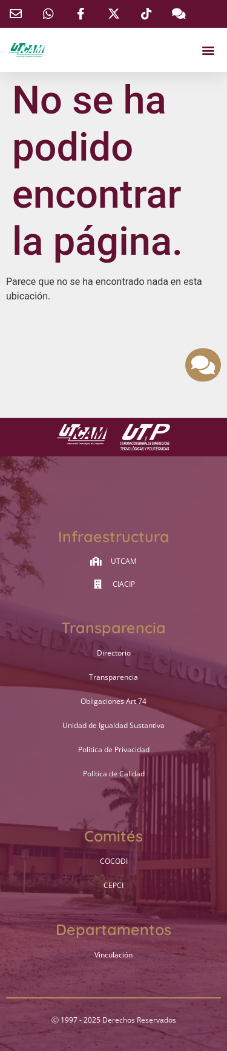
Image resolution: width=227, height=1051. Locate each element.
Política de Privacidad (114, 749)
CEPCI (113, 885)
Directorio (114, 653)
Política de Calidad (114, 773)
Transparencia (113, 677)
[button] (208, 50)
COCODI (114, 861)
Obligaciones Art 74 (113, 701)
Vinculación (113, 955)
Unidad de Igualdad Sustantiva (113, 725)
